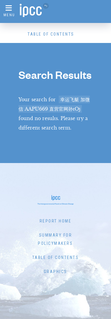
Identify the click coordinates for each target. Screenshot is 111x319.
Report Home (56, 221)
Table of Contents (51, 34)
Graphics (55, 271)
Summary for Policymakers (55, 239)
